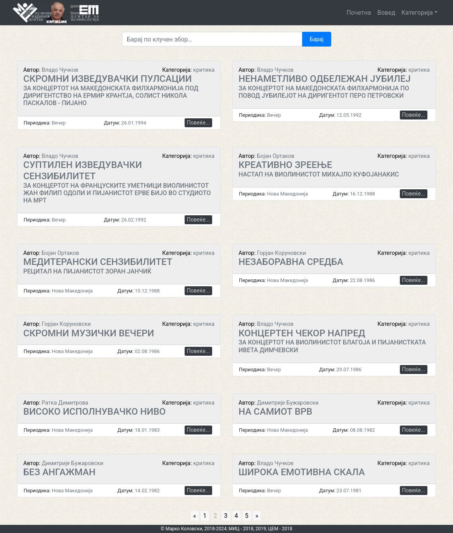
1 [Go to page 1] (205, 515)
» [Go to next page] (257, 515)
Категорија (417, 12)
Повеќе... (198, 122)
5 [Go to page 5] (247, 515)
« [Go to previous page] (194, 515)
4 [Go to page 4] (236, 515)
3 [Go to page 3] (226, 515)
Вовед (386, 12)
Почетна (358, 12)
